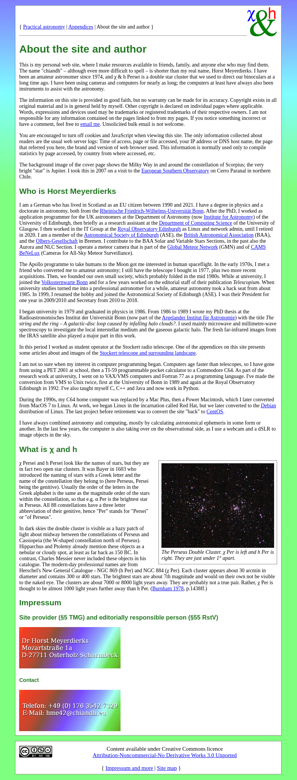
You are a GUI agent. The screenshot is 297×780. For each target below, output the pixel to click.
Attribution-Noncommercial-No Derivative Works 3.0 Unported (165, 755)
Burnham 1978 (168, 588)
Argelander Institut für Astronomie (198, 317)
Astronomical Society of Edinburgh (121, 235)
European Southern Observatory (175, 171)
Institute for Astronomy (228, 217)
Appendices (80, 27)
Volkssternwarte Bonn (64, 282)
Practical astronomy (44, 27)
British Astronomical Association (219, 235)
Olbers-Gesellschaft (57, 241)
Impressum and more (129, 768)
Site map (167, 768)
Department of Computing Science (195, 223)
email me (90, 124)
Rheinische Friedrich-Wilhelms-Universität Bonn (152, 211)
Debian (268, 405)
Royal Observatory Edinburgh (149, 229)
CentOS (215, 411)
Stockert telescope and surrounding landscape (148, 353)
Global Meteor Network (192, 247)
